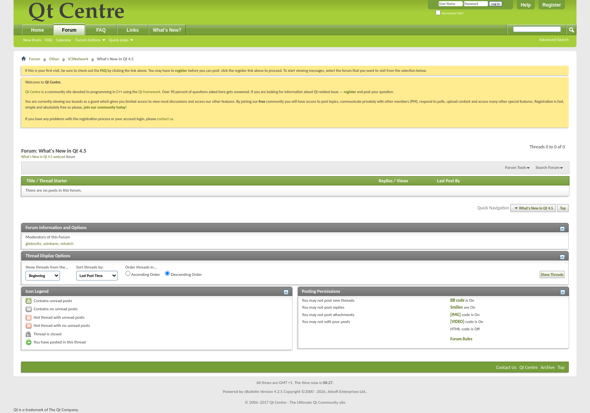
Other (54, 58)
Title (31, 181)
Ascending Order (142, 274)
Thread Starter (53, 181)
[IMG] (455, 314)
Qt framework (150, 91)
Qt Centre (33, 91)
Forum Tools (515, 167)
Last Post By (448, 181)
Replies (386, 181)
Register (551, 5)
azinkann (50, 243)
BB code (457, 300)
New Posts (32, 39)
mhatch (67, 243)
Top (563, 208)
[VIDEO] (457, 321)
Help (526, 5)
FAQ (48, 39)
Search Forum (548, 167)
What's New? (167, 30)
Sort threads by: (90, 267)
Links (133, 30)
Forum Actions (88, 39)
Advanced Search (554, 39)
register (350, 91)
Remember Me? (450, 13)
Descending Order (183, 274)
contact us (165, 118)
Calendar (63, 39)
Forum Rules (461, 339)
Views (402, 181)
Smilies (456, 307)
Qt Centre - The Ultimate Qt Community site (307, 402)
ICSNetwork (78, 58)
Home (37, 30)
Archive (548, 367)
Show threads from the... (47, 267)
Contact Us (506, 367)
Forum (69, 30)
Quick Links (118, 39)
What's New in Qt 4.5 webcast (43, 157)
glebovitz (33, 243)
